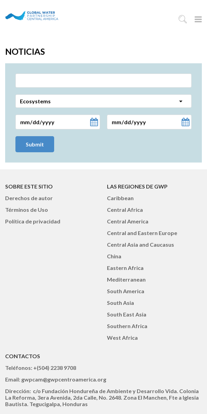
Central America (127, 221)
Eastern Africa (125, 267)
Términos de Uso (26, 209)
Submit (35, 144)
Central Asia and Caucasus (140, 244)
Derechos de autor (29, 198)
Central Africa (125, 209)
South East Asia (126, 314)
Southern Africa (127, 326)
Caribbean (120, 198)
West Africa (122, 337)
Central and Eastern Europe (142, 233)
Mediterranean (126, 279)
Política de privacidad (32, 221)
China (114, 256)
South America (125, 291)
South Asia (120, 302)
